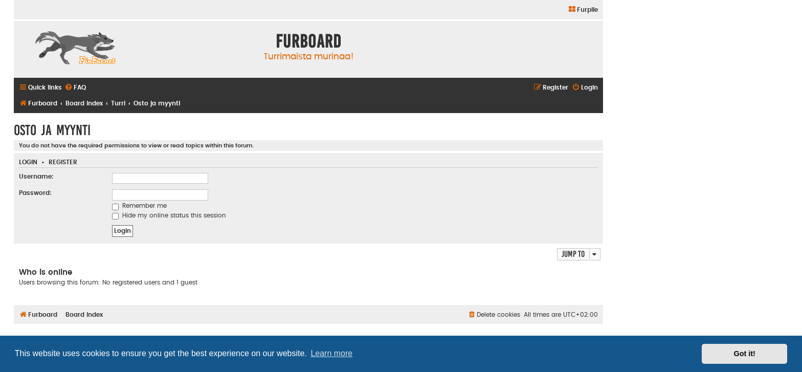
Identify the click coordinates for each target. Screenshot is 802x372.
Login (28, 162)
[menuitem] (583, 10)
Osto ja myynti (52, 130)
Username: (36, 176)
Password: (35, 193)
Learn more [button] (331, 353)
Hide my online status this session (169, 215)
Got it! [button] (744, 353)
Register (63, 162)
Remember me (139, 206)
